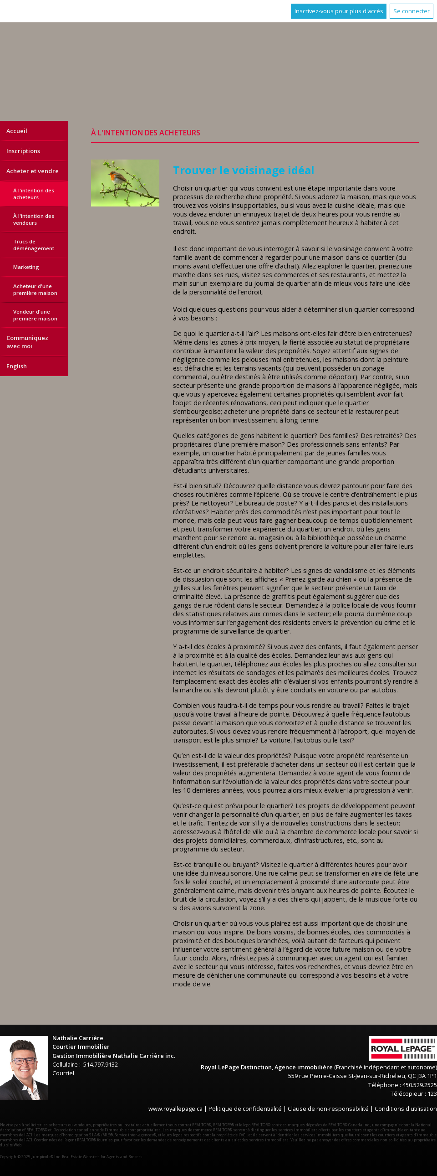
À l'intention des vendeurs (33, 219)
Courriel (63, 1073)
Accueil (16, 131)
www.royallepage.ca (175, 1108)
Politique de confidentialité (245, 1108)
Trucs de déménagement (33, 245)
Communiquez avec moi (27, 342)
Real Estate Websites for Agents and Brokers (102, 1156)
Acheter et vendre (32, 171)
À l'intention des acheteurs (33, 194)
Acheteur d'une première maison (35, 289)
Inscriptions (23, 151)
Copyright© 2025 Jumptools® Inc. (30, 1156)
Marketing (26, 266)
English (16, 366)
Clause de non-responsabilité (328, 1108)
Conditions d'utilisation (406, 1108)
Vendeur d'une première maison (35, 315)
